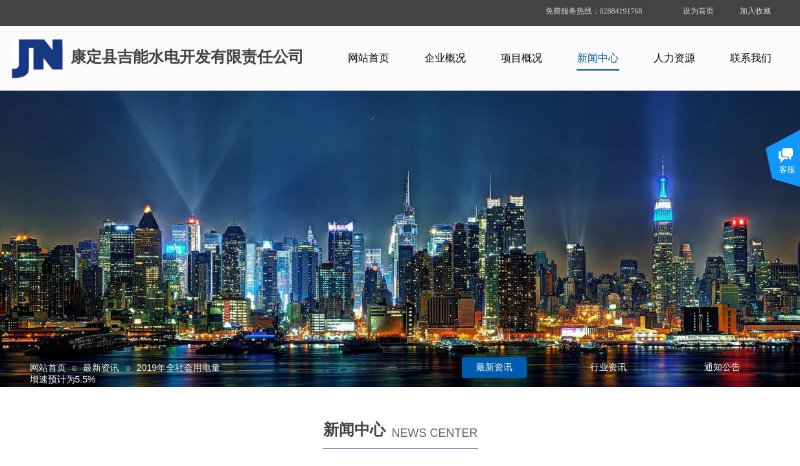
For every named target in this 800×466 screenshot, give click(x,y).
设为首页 (698, 11)
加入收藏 (755, 11)
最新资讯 (101, 367)
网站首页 (48, 367)
